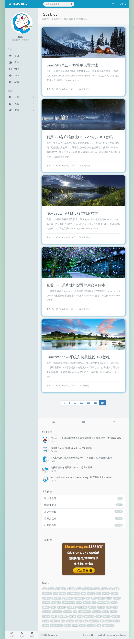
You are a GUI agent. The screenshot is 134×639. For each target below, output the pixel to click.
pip (99, 625)
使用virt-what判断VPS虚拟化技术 (72, 213)
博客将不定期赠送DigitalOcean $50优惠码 (71, 448)
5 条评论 (84, 385)
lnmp (96, 589)
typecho (88, 589)
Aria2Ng (67, 612)
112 (88, 403)
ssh (98, 593)
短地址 (46, 607)
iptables (46, 598)
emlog (114, 602)
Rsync (116, 621)
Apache (46, 602)
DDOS (82, 625)
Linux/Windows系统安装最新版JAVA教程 (78, 357)
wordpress (60, 589)
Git (94, 602)
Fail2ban (91, 625)
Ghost (45, 625)
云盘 (109, 598)
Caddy (114, 593)
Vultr (98, 616)
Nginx (62, 593)
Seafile (113, 612)
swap (108, 621)
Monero (115, 616)
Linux (51, 589)
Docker (91, 593)
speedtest (79, 598)
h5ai (83, 593)
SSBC (105, 612)
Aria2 (79, 589)
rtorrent (46, 612)
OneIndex (57, 612)
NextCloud (57, 598)
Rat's (51, 89)
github (54, 621)
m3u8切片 (94, 621)
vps (44, 589)
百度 (116, 589)
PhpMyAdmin (84, 612)
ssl (111, 589)
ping (109, 607)
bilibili (45, 621)
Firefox (92, 607)
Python (87, 602)
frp (85, 621)
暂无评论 (84, 89)
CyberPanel (108, 625)
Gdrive (72, 616)
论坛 (54, 616)
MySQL (106, 593)
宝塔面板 (63, 616)
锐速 (75, 625)
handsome (89, 616)
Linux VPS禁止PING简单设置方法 (72, 65)
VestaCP (61, 607)
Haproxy (96, 612)
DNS (80, 616)
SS (102, 621)
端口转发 (56, 602)
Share (104, 589)
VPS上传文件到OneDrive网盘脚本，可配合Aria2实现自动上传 (81, 457)
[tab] (53, 422)
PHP (94, 598)
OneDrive (47, 593)
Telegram (82, 607)
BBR (55, 593)
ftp (88, 598)
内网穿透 (72, 607)
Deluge (107, 616)
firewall (46, 616)
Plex (115, 607)
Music (67, 625)
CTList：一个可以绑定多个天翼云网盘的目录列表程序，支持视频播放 (86, 438)
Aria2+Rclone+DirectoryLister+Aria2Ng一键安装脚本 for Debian (81, 477)
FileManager (103, 602)
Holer (61, 621)
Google (101, 598)
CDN (79, 602)
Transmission (68, 602)
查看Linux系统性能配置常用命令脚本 (75, 285)
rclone (117, 598)
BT (75, 612)
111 (81, 403)
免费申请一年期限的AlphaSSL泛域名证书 (71, 467)
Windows (68, 598)
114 (102, 403)
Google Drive (73, 593)
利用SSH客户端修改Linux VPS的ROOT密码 (79, 137)
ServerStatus (56, 625)
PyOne (78, 621)
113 (95, 403)
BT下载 (71, 589)
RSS (53, 607)
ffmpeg (70, 621)
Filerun (101, 607)
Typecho (99, 634)
